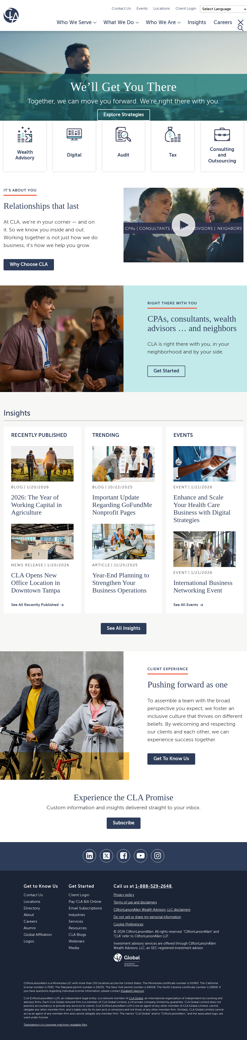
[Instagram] (157, 855)
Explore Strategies (123, 115)
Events (142, 9)
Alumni (30, 928)
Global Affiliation (38, 935)
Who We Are (163, 22)
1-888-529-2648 (153, 886)
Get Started (166, 371)
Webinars (76, 941)
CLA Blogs (77, 935)
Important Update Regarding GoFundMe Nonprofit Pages (122, 505)
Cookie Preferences (128, 924)
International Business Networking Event (203, 586)
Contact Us (121, 9)
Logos (29, 941)
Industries (77, 915)
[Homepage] (11, 15)
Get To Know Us (171, 759)
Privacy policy (124, 895)
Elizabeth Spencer (132, 991)
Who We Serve (76, 22)
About (29, 915)
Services (76, 922)
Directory (32, 908)
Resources (78, 928)
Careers (223, 22)
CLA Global (136, 998)
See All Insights (123, 628)
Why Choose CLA (29, 264)
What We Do (120, 22)
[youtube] (140, 855)
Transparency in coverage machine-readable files (55, 1024)
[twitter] (106, 855)
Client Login (186, 9)
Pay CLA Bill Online (85, 902)
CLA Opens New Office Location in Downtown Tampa (35, 582)
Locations (161, 9)
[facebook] (123, 855)
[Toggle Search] (240, 25)
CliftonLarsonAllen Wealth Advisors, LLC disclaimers (152, 910)
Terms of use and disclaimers (135, 902)
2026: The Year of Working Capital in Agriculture (36, 505)
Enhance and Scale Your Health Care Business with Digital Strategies (201, 509)
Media (74, 948)
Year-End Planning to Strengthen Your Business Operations (120, 582)
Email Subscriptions (85, 908)
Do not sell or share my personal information (147, 917)
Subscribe (123, 823)
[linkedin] (89, 855)
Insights (197, 22)
